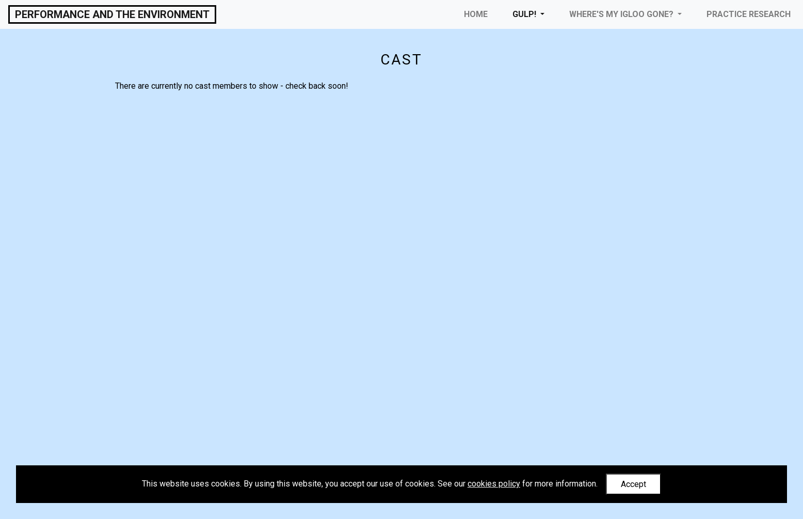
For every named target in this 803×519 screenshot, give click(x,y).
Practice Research (748, 14)
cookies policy (494, 484)
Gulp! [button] (525, 14)
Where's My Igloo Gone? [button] (622, 14)
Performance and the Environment (112, 14)
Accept (633, 484)
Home (476, 14)
